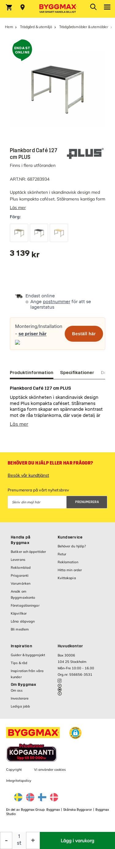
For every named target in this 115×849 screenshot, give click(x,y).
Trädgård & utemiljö (36, 26)
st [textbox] (19, 843)
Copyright (14, 769)
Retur (62, 554)
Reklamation (68, 562)
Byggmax (53, 810)
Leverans (18, 559)
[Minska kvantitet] (6, 840)
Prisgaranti (20, 575)
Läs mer (18, 207)
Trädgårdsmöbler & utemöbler (83, 26)
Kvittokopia (67, 578)
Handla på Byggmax (20, 540)
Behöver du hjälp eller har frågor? (50, 463)
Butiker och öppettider (28, 551)
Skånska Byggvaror (77, 810)
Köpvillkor (19, 613)
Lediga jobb (20, 706)
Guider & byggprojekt (28, 655)
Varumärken (20, 583)
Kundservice (70, 537)
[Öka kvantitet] (33, 840)
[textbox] (25, 255)
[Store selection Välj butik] (22, 7)
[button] (75, 733)
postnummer (56, 301)
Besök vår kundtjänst (28, 475)
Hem (9, 26)
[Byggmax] (57, 9)
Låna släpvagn (23, 621)
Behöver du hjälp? (72, 546)
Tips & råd (19, 663)
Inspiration (21, 646)
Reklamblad (21, 567)
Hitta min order (70, 570)
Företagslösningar (25, 605)
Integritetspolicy (18, 780)
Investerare (20, 698)
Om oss (16, 690)
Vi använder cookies (50, 769)
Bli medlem (20, 629)
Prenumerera (87, 502)
